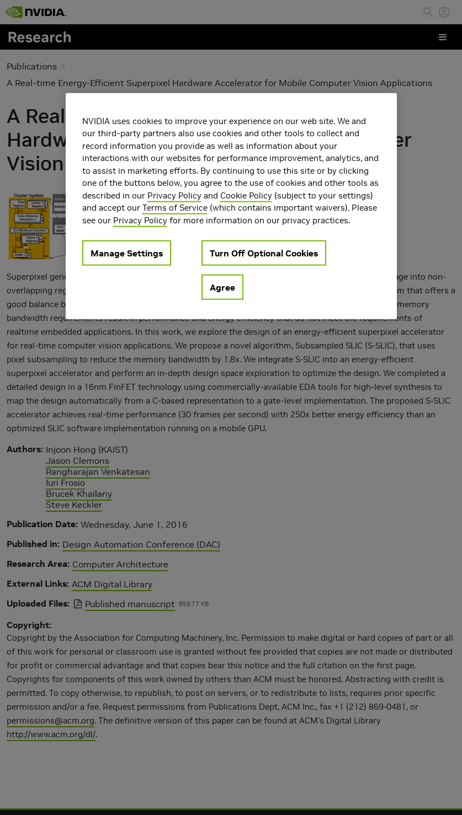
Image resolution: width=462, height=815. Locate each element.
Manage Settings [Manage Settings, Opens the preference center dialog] (127, 253)
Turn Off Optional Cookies (264, 253)
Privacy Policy (174, 195)
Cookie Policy (246, 195)
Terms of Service (175, 207)
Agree (222, 287)
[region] (231, 206)
